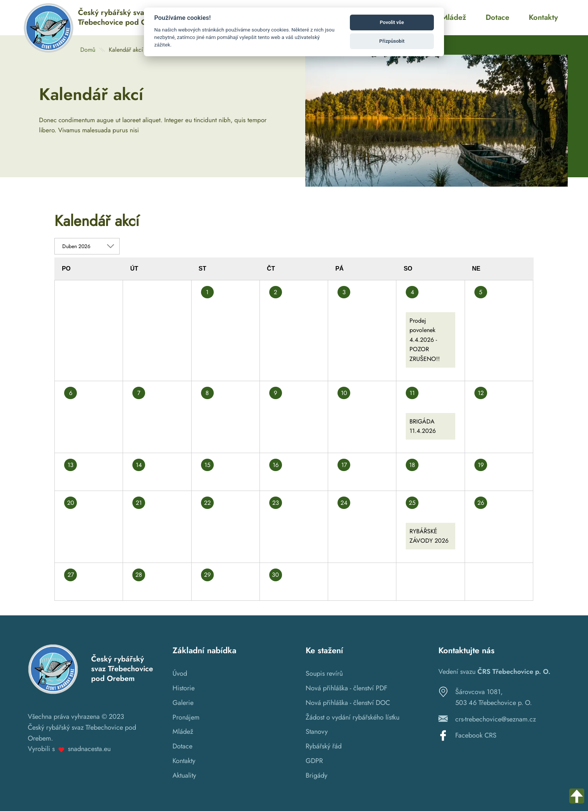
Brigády (316, 775)
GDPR (314, 761)
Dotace (182, 746)
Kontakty (183, 761)
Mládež (182, 731)
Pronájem (186, 717)
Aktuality (184, 775)
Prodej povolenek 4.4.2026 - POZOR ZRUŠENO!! (425, 339)
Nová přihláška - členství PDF (346, 688)
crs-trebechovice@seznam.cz (495, 719)
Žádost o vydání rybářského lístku (352, 717)
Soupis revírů (324, 673)
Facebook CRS (475, 735)
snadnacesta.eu (89, 749)
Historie (183, 688)
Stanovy (317, 731)
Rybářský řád (324, 746)
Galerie (183, 703)
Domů (87, 49)
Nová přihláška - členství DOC (348, 703)
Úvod (179, 673)
